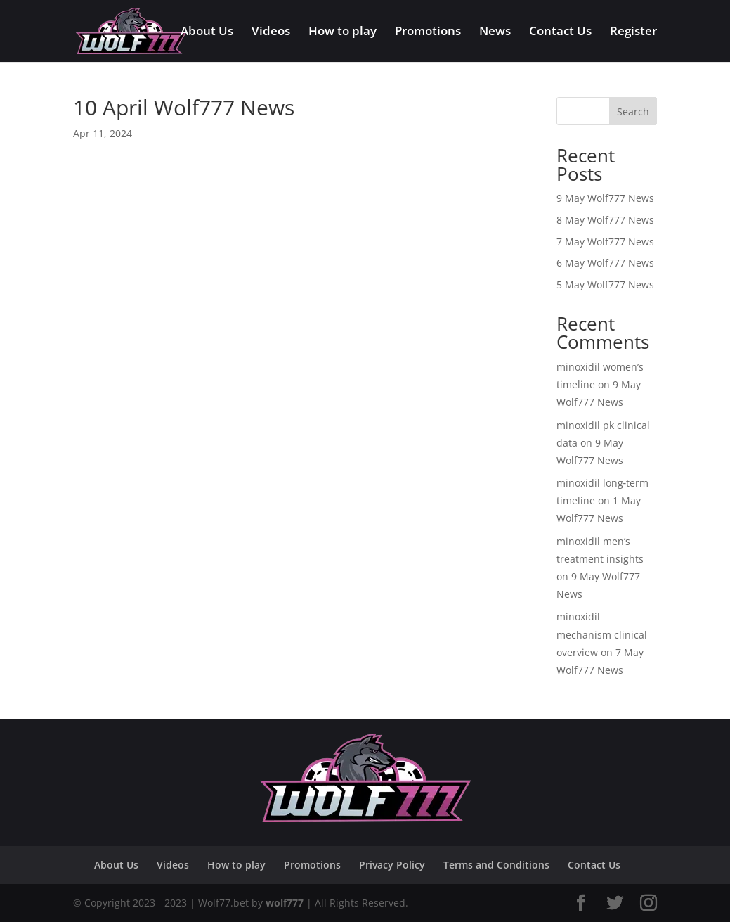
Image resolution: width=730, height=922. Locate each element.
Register (633, 32)
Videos (271, 32)
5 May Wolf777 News (605, 284)
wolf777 (285, 902)
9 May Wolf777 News (605, 198)
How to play (342, 32)
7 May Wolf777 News (605, 241)
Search (633, 111)
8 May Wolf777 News (605, 219)
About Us (207, 32)
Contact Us (560, 32)
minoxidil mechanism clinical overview (601, 634)
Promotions (428, 32)
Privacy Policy (392, 864)
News (495, 32)
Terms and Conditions (496, 864)
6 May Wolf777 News (605, 262)
